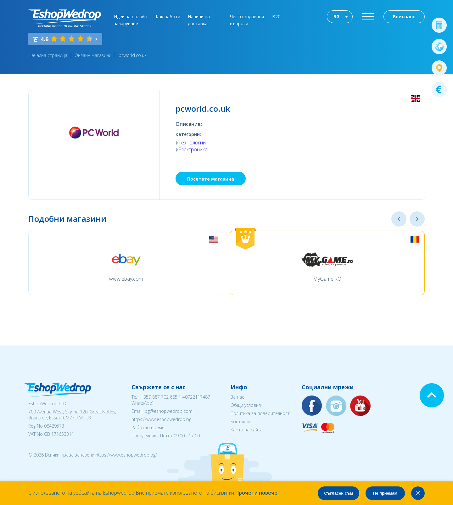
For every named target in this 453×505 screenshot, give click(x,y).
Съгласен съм (338, 493)
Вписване (404, 17)
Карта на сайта (247, 430)
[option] (125, 263)
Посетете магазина (210, 179)
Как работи (168, 17)
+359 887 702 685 (159, 397)
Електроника (193, 149)
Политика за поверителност (260, 413)
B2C (276, 17)
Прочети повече (256, 492)
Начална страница (47, 55)
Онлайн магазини (93, 55)
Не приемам (385, 493)
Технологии (192, 142)
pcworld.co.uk (133, 55)
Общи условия (246, 405)
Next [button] (417, 219)
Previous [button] (398, 219)
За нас (237, 397)
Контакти (240, 421)
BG (336, 17)
